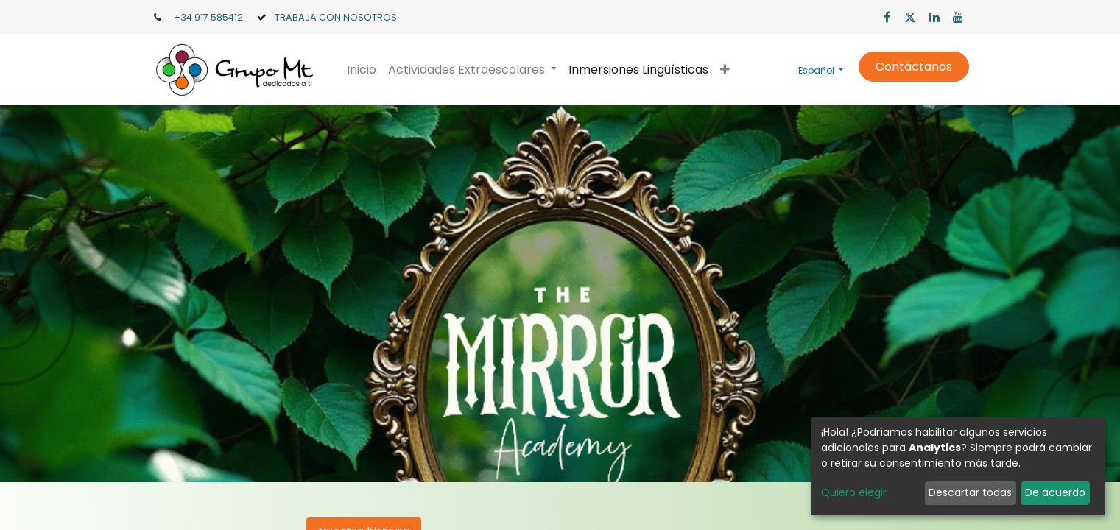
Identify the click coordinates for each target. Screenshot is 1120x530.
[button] (725, 70)
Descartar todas (970, 492)
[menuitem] (361, 70)
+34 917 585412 (208, 17)
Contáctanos (914, 66)
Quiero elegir (854, 492)
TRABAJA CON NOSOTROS (336, 17)
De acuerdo (1055, 492)
